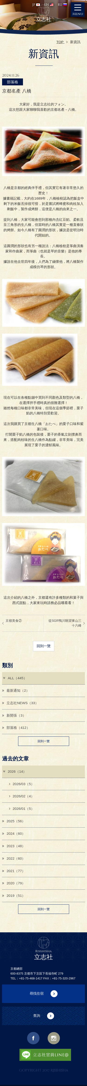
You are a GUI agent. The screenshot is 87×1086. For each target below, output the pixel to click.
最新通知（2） (15, 690)
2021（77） (13, 871)
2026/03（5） (21, 784)
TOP (62, 42)
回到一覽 (44, 646)
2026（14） (14, 771)
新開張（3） (14, 715)
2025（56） (13, 821)
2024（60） (13, 833)
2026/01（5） (21, 809)
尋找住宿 (37, 993)
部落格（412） (16, 728)
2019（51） (13, 896)
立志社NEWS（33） (20, 703)
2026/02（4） (21, 796)
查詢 (36, 1015)
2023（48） (13, 846)
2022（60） (13, 858)
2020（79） (13, 883)
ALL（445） (15, 678)
